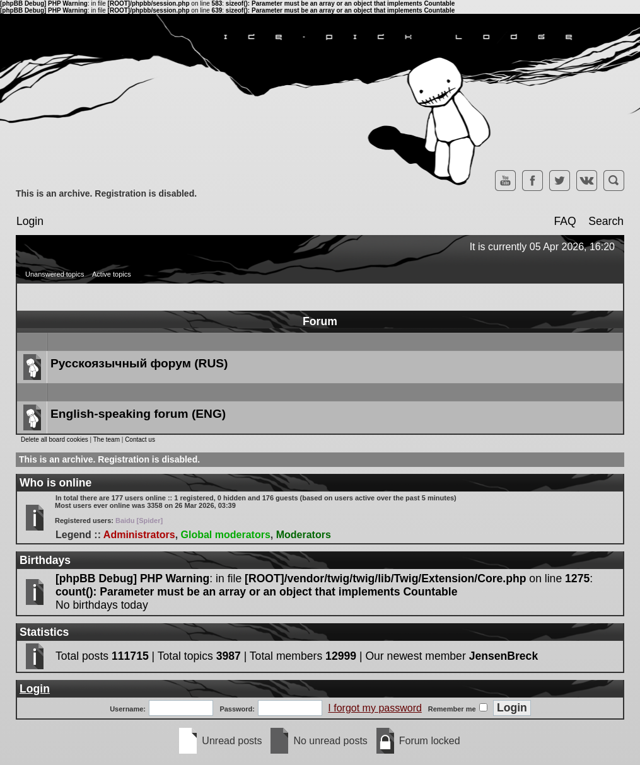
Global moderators (226, 534)
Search (606, 221)
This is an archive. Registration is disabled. (106, 193)
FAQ (565, 221)
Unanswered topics (54, 274)
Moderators (303, 534)
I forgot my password (375, 708)
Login (30, 221)
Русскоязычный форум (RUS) (139, 363)
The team (106, 439)
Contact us (140, 439)
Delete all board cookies (54, 439)
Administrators (139, 534)
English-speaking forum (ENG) (138, 413)
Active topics (111, 274)
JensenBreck (503, 656)
